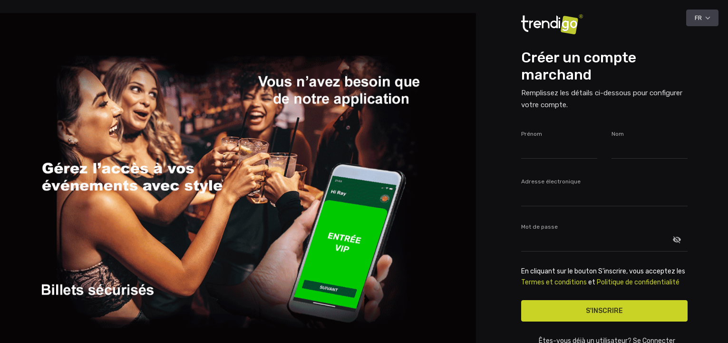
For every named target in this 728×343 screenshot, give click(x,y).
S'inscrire (604, 311)
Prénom (531, 134)
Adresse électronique (551, 181)
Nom (618, 134)
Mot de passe (539, 226)
